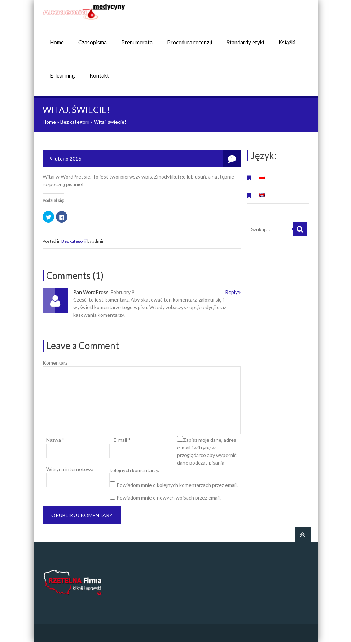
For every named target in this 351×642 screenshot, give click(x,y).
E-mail (122, 440)
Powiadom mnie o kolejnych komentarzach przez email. (177, 485)
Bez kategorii (74, 122)
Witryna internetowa (69, 469)
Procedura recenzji (189, 42)
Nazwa (55, 440)
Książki (286, 42)
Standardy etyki (245, 42)
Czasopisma (92, 42)
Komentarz (55, 363)
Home (57, 42)
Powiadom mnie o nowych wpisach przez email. (169, 497)
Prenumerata (137, 42)
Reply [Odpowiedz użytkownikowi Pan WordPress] (233, 292)
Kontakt (99, 75)
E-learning (62, 75)
